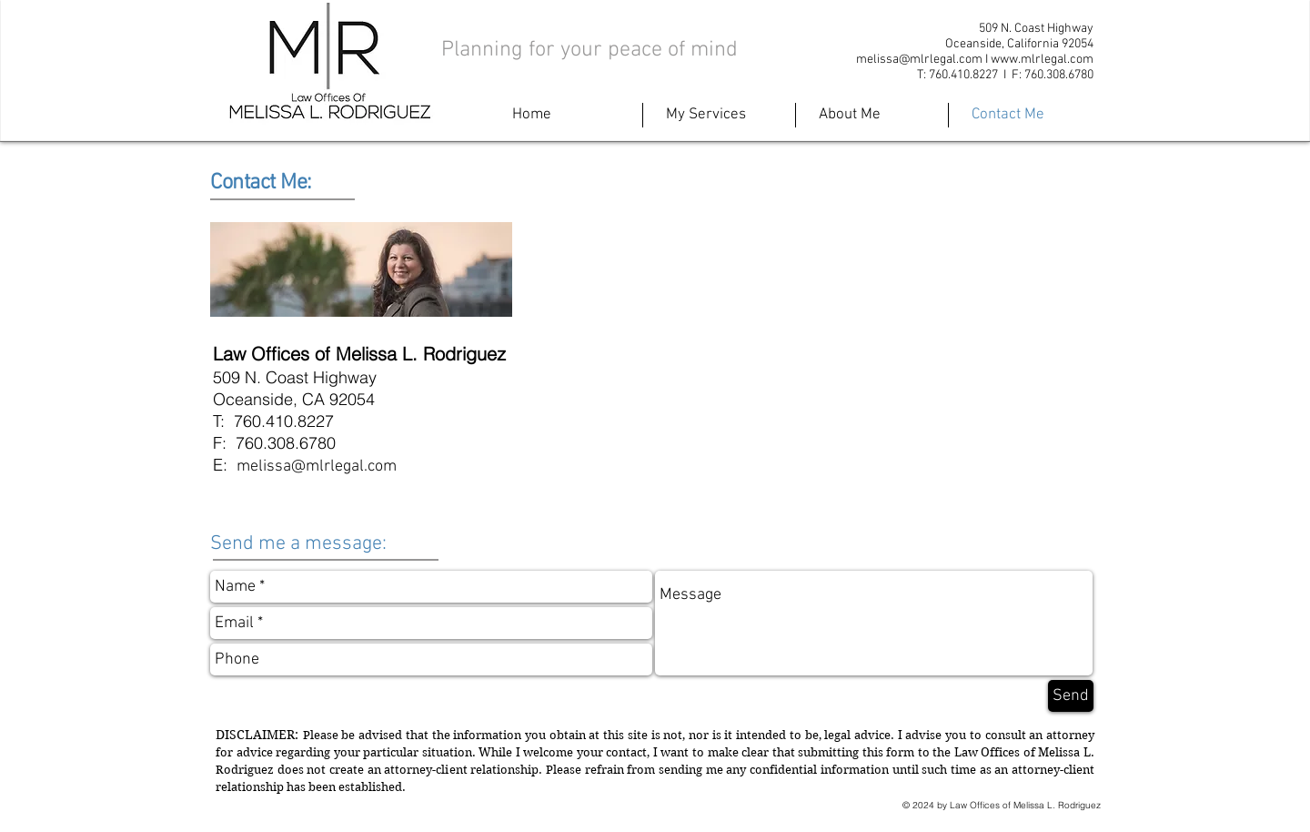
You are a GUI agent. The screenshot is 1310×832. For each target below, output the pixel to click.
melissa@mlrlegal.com (919, 59)
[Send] (1070, 696)
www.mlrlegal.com (1042, 59)
